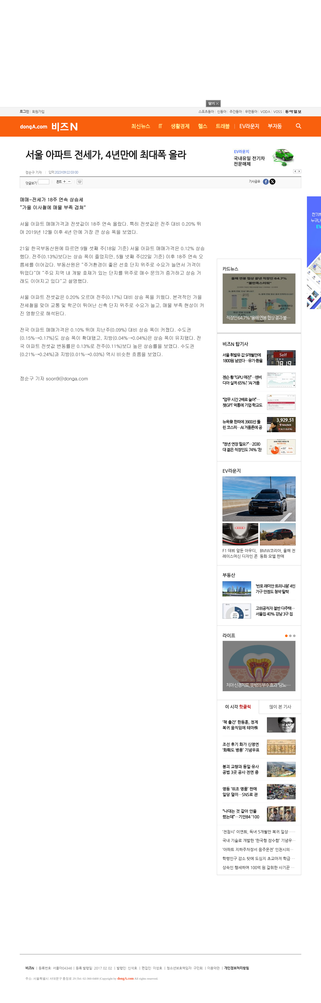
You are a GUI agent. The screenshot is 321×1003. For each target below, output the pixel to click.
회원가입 (38, 112)
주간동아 (235, 112)
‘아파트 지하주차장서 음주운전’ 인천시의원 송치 (261, 849)
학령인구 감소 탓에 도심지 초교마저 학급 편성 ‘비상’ (261, 858)
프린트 (80, 181)
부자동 (275, 126)
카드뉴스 (230, 269)
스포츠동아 (206, 112)
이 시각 (238, 706)
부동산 (228, 575)
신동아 (221, 112)
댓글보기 (31, 183)
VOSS (277, 112)
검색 (298, 126)
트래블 (223, 126)
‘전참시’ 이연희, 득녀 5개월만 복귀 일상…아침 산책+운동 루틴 (261, 831)
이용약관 (213, 968)
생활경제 (180, 126)
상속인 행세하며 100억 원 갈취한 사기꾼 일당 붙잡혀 (261, 867)
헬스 (202, 126)
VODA (265, 112)
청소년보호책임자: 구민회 (185, 968)
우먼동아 (251, 112)
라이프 (228, 635)
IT (160, 126)
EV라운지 (249, 126)
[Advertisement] (153, 53)
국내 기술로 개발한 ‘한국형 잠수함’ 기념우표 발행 (261, 840)
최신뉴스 (140, 126)
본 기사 (280, 706)
